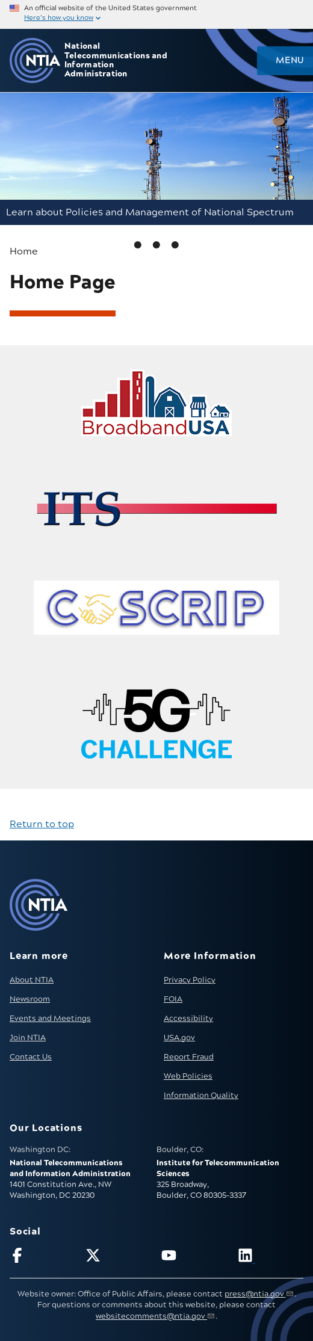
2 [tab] (175, 244)
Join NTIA (28, 1037)
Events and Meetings (50, 1018)
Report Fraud (189, 1057)
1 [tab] (156, 244)
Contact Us (31, 1057)
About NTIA (32, 980)
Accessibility (188, 1018)
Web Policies (188, 1076)
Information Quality (201, 1095)
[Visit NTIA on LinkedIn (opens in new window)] (270, 1258)
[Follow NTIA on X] (118, 1258)
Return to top (42, 824)
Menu (289, 61)
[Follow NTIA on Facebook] (42, 1258)
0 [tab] (137, 244)
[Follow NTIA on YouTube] (194, 1258)
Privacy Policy (189, 980)
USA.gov (179, 1037)
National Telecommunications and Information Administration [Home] (115, 60)
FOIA (173, 999)
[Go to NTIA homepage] (35, 60)
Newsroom (30, 999)
